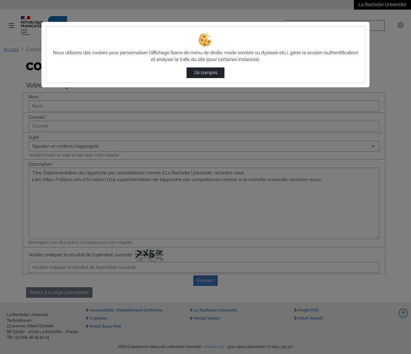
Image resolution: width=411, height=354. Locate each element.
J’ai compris (205, 72)
